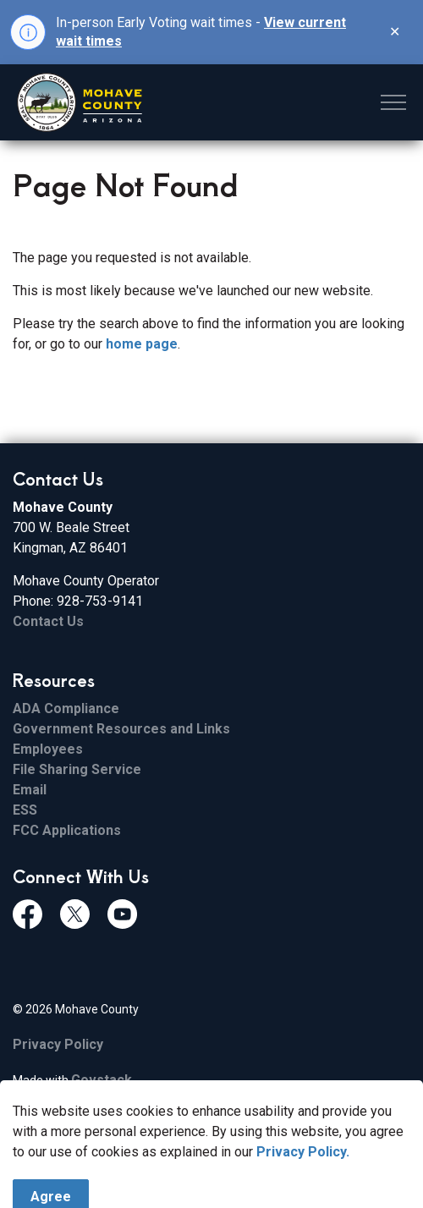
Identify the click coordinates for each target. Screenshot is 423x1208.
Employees (48, 749)
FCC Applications (67, 830)
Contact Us (48, 621)
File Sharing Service (77, 769)
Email (30, 790)
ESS (25, 810)
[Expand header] (393, 102)
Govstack (101, 1080)
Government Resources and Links (121, 729)
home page (142, 344)
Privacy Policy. (302, 1196)
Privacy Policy (58, 1044)
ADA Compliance (66, 708)
